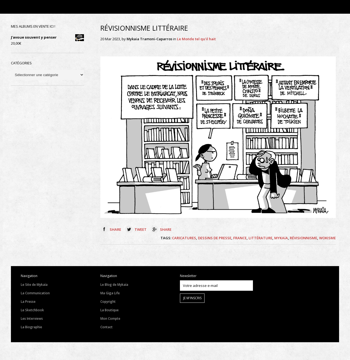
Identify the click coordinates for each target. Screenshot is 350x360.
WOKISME (327, 237)
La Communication (35, 293)
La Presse (28, 301)
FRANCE (240, 237)
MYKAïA (281, 237)
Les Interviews (32, 318)
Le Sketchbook (32, 310)
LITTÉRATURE (260, 237)
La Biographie (31, 327)
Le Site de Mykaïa (34, 284)
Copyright (108, 301)
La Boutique (109, 310)
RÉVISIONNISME (303, 237)
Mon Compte (110, 318)
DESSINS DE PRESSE (214, 237)
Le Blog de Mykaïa (114, 284)
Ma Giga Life (110, 293)
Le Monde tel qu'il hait (196, 38)
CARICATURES (184, 237)
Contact (106, 327)
